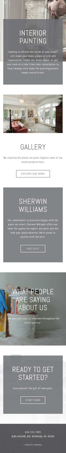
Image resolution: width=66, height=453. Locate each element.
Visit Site (33, 248)
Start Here (33, 400)
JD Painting (21, 6)
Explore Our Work (33, 173)
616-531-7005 (33, 432)
